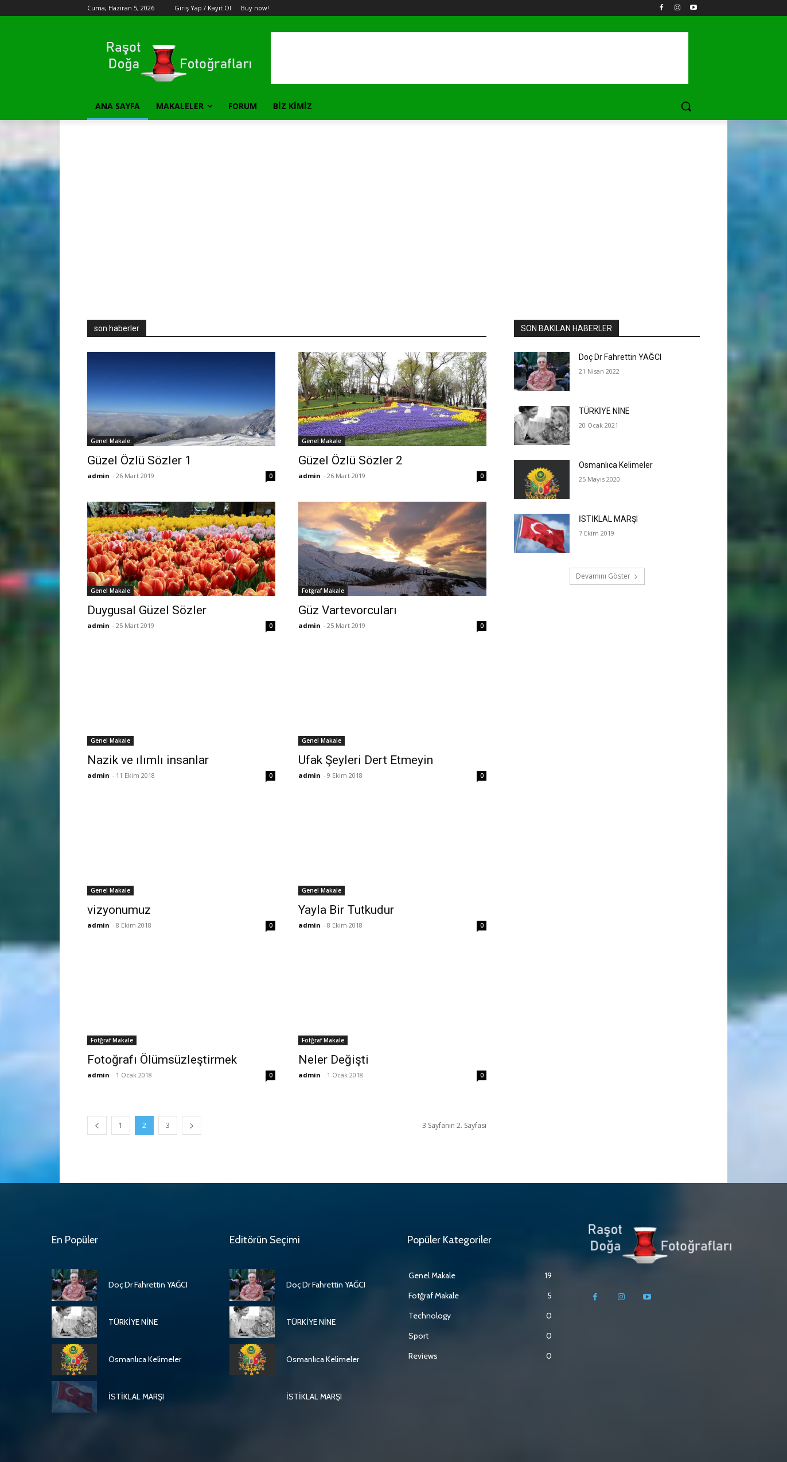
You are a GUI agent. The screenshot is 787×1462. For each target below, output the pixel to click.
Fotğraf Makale (323, 591)
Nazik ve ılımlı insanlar (148, 760)
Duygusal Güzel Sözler (147, 610)
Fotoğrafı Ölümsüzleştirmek (162, 1060)
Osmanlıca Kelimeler (616, 465)
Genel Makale (110, 441)
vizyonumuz (119, 910)
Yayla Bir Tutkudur (346, 910)
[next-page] (191, 1125)
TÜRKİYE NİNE (604, 411)
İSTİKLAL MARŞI (608, 518)
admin (98, 475)
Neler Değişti (333, 1060)
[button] (686, 106)
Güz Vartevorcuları (347, 610)
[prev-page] (97, 1125)
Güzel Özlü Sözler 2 (350, 460)
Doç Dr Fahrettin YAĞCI (620, 357)
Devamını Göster (607, 576)
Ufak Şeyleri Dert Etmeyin (365, 760)
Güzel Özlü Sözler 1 (139, 460)
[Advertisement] (393, 206)
